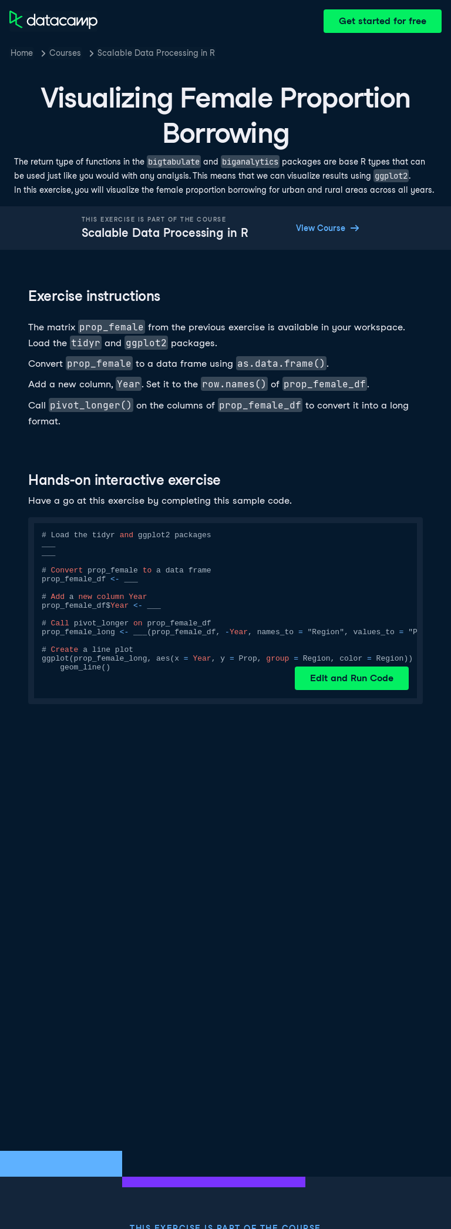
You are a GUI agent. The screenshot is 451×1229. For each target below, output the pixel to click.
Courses (65, 53)
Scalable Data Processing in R (156, 53)
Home (22, 53)
